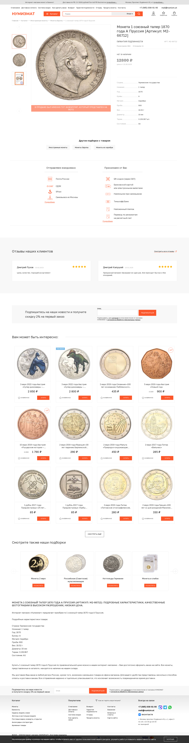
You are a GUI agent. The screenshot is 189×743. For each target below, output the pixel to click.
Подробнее (50, 202)
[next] (175, 571)
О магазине (15, 8)
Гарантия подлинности (85, 8)
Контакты (122, 8)
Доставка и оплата (29, 8)
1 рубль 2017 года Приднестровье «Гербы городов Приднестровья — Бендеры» (74, 506)
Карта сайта (113, 718)
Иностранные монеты (58, 147)
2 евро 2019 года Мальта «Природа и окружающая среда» (115, 446)
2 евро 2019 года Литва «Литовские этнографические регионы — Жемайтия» (115, 506)
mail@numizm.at (169, 8)
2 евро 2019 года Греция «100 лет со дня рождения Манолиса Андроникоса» (156, 506)
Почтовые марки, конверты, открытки (27, 719)
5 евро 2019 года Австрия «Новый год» (156, 385)
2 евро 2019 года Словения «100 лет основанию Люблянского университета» (115, 385)
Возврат (71, 8)
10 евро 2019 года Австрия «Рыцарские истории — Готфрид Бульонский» (33, 446)
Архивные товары (19, 725)
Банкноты (16, 710)
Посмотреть (38, 585)
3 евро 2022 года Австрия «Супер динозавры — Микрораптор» (32, 385)
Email (99, 308)
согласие (115, 318)
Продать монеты (109, 8)
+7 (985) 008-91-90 (149, 8)
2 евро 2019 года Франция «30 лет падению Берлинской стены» (73, 446)
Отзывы (99, 8)
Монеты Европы (81, 147)
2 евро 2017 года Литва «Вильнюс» (156, 446)
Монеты (15, 706)
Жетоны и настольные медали (24, 716)
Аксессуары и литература (22, 722)
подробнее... (112, 2)
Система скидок (44, 8)
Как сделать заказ (59, 8)
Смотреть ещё (94, 534)
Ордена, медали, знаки (21, 713)
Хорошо (170, 739)
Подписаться (147, 313)
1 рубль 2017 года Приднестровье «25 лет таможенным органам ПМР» (33, 506)
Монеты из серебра (104, 147)
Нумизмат (23, 14)
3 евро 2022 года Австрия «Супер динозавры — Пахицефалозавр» (74, 385)
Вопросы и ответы (112, 714)
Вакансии (111, 710)
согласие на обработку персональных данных (123, 320)
